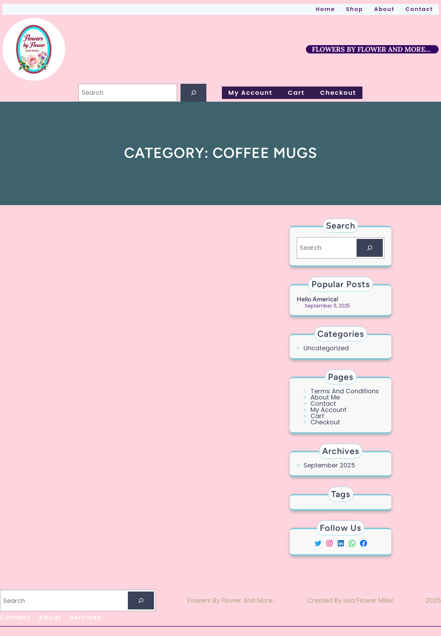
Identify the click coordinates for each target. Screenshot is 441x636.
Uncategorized (326, 348)
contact (323, 403)
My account (328, 409)
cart (317, 416)
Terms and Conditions (344, 391)
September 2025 (329, 465)
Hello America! (318, 299)
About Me (325, 397)
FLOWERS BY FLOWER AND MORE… (371, 49)
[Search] (194, 93)
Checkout (325, 422)
